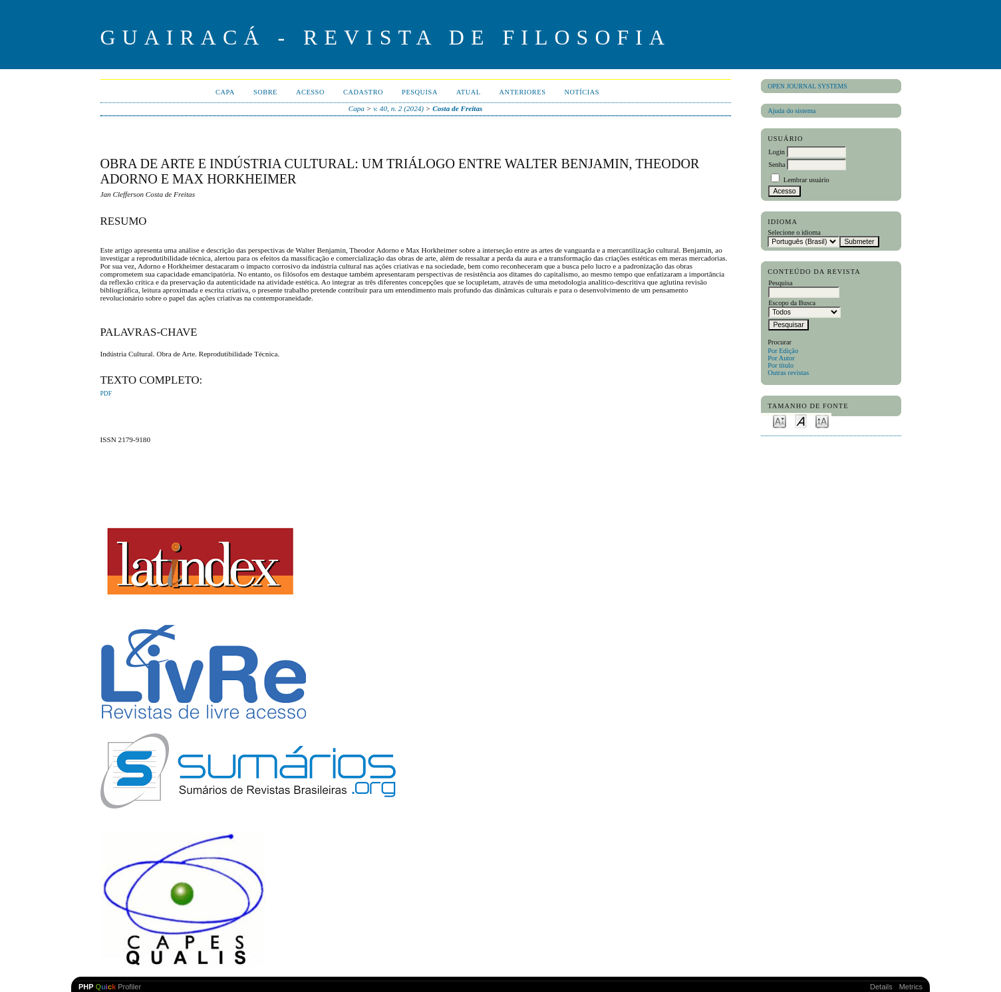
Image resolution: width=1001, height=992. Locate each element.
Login (776, 152)
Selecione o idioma (794, 232)
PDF (106, 393)
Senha (776, 164)
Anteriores (523, 92)
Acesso (310, 92)
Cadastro (363, 92)
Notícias (581, 92)
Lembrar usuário (806, 180)
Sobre (265, 92)
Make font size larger (822, 420)
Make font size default (800, 420)
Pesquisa (420, 92)
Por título (780, 365)
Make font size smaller (779, 420)
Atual (468, 92)
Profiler (109, 987)
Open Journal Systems (807, 86)
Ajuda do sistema (791, 110)
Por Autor (781, 358)
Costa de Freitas (457, 108)
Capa (225, 92)
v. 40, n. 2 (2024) (398, 108)
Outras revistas (788, 372)
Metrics (911, 987)
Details (881, 987)
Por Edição (783, 350)
